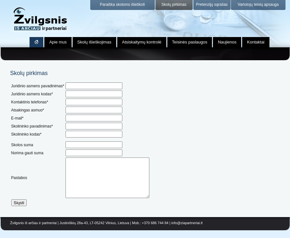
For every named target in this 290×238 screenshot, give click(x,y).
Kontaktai (255, 42)
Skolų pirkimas (173, 4)
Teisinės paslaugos (189, 42)
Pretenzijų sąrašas (212, 4)
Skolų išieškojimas (94, 42)
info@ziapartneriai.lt (186, 231)
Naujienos (227, 42)
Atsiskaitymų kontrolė (142, 42)
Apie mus (57, 42)
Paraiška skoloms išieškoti (122, 4)
